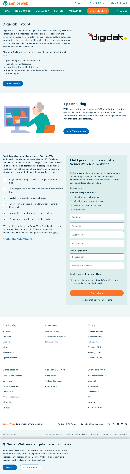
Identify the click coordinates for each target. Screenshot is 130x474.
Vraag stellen (50, 376)
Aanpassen (32, 467)
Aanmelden (97, 293)
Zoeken (123, 11)
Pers (89, 397)
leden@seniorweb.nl (93, 424)
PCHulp (92, 325)
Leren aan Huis (51, 342)
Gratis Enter (8, 392)
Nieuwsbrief (8, 402)
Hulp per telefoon (95, 331)
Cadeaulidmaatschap (11, 386)
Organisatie (93, 381)
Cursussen (51, 325)
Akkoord (10, 467)
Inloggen (79, 3)
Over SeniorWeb (119, 3)
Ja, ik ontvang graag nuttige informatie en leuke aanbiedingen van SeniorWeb (97, 282)
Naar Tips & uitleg (76, 131)
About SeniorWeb (95, 407)
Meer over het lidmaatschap (18, 238)
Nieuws (6, 347)
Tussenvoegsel (78, 235)
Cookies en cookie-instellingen (76, 434)
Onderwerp (8, 337)
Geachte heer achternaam (87, 197)
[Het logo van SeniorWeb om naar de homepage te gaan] (15, 3)
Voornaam (76, 226)
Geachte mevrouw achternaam (89, 201)
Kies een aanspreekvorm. (83, 193)
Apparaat (7, 331)
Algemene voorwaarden (53, 434)
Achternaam (77, 244)
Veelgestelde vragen (53, 381)
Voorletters (77, 217)
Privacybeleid (106, 434)
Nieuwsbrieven (9, 352)
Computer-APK (94, 347)
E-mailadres (77, 257)
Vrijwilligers (93, 386)
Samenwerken (94, 392)
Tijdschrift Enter (10, 358)
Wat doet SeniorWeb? (97, 376)
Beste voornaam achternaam (88, 205)
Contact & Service (98, 3)
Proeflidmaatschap (11, 397)
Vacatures (92, 402)
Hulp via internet (95, 337)
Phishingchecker (95, 352)
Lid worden (7, 381)
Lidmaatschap (10, 370)
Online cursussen (52, 331)
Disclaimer (94, 434)
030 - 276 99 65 (68, 424)
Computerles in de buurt (55, 337)
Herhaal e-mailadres (81, 266)
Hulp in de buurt (95, 358)
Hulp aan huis (93, 342)
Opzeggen (7, 407)
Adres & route (51, 386)
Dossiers (6, 342)
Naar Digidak (13, 83)
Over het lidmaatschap (12, 376)
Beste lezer (79, 210)
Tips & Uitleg (9, 325)
